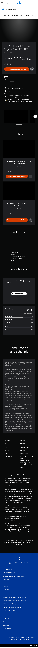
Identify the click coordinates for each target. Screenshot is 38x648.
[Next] (35, 116)
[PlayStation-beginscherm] (19, 3)
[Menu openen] (2, 3)
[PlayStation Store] (9, 9)
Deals (27, 16)
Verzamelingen (17, 16)
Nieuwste (6, 16)
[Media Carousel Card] (16, 116)
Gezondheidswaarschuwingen (13, 518)
